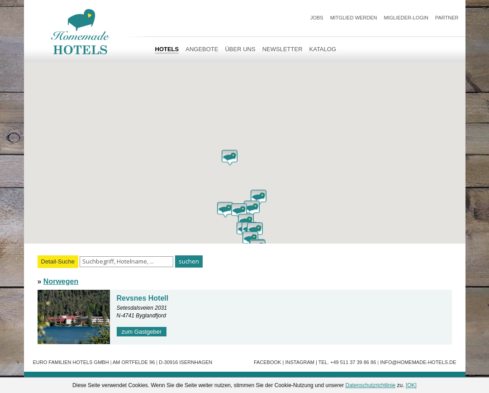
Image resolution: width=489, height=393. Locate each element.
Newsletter (282, 49)
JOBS (316, 17)
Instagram (299, 362)
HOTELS (167, 49)
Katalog (322, 49)
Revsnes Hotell (143, 298)
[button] (229, 158)
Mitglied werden (353, 17)
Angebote (201, 49)
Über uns (240, 49)
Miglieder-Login (406, 17)
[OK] (411, 385)
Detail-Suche (58, 261)
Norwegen (60, 281)
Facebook (267, 362)
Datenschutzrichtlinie (371, 385)
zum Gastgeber (142, 331)
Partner (447, 17)
